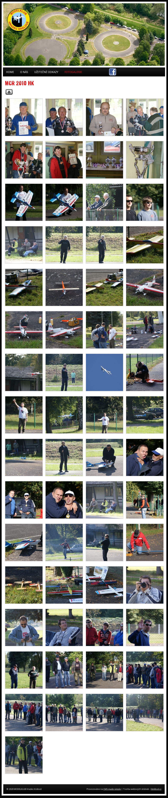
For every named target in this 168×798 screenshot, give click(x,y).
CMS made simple (112, 789)
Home (10, 72)
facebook (112, 72)
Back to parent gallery (9, 92)
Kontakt (37, 81)
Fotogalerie (73, 72)
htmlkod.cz (156, 789)
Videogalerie (15, 81)
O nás (24, 72)
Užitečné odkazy (46, 72)
